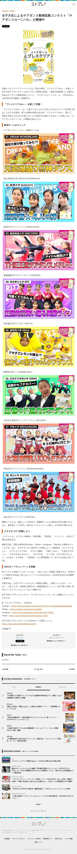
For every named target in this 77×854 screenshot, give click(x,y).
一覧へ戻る (38, 669)
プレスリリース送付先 (34, 838)
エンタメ (5, 660)
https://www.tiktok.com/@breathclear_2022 (28, 615)
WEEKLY (38, 687)
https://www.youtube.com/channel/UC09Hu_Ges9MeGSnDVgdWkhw (41, 606)
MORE (38, 804)
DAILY (14, 687)
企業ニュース (38, 842)
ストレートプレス (38, 811)
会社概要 (7, 838)
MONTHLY (63, 687)
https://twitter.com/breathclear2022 (26, 609)
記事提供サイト (47, 838)
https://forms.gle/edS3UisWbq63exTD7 (19, 624)
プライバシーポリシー (18, 838)
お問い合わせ (58, 838)
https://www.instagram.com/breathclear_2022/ (33, 612)
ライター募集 (69, 838)
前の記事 (5, 669)
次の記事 (72, 669)
